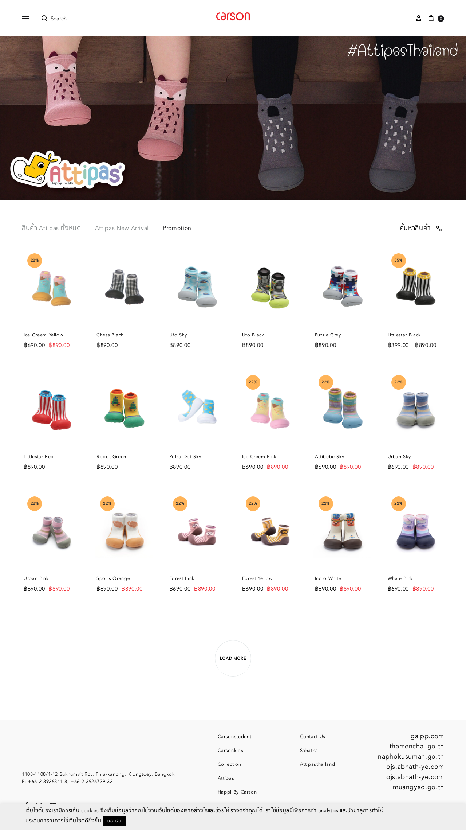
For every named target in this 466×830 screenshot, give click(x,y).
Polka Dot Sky (185, 456)
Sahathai (310, 750)
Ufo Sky (178, 335)
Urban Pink (36, 578)
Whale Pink (400, 578)
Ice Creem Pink (259, 456)
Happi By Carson (237, 792)
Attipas (226, 778)
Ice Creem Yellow (43, 335)
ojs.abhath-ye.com (415, 766)
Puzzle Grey (328, 335)
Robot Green (111, 456)
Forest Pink (181, 578)
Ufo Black (253, 335)
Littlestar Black (404, 335)
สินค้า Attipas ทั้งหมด (51, 228)
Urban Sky (399, 456)
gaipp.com (427, 736)
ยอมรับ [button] (114, 821)
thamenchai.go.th (417, 746)
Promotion (177, 228)
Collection (229, 764)
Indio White (328, 578)
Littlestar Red (39, 456)
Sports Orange (113, 578)
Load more (233, 658)
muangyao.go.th (418, 787)
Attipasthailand (317, 764)
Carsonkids (231, 750)
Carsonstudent (234, 736)
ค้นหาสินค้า (422, 228)
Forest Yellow (257, 578)
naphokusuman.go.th (411, 756)
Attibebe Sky (329, 456)
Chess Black (109, 335)
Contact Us (313, 736)
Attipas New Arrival (122, 228)
